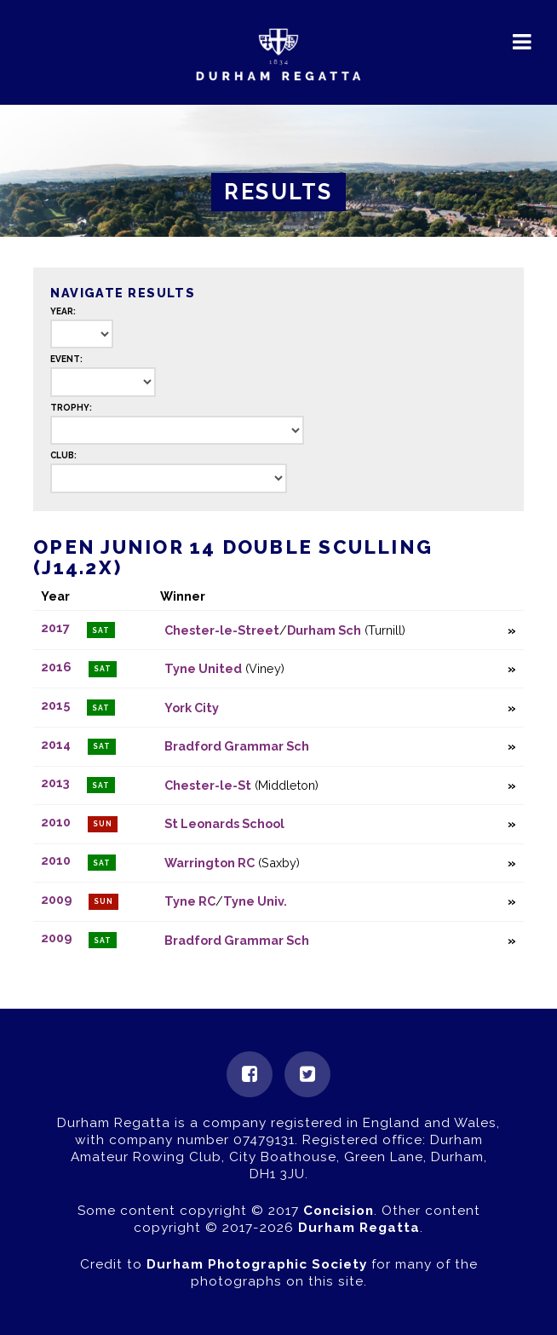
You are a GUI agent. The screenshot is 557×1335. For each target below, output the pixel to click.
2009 (56, 899)
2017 (55, 628)
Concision (338, 1210)
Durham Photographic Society (256, 1264)
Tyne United (203, 668)
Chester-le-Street (221, 630)
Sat (101, 630)
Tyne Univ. (255, 901)
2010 (56, 821)
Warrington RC (209, 862)
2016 (56, 666)
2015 (55, 706)
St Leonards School (224, 823)
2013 (55, 783)
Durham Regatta (359, 1227)
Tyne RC (189, 901)
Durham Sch (324, 630)
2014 (56, 744)
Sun (102, 824)
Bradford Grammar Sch (236, 746)
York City (191, 707)
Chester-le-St (207, 785)
